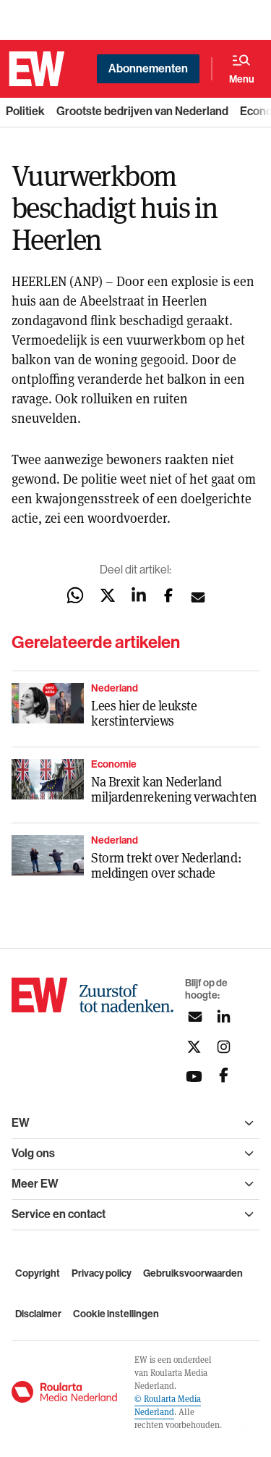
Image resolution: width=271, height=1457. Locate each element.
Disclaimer (38, 1314)
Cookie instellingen (116, 1314)
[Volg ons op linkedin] (224, 1017)
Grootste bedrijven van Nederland (142, 111)
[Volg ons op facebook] (224, 1076)
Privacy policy (102, 1273)
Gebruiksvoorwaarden (193, 1273)
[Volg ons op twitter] (194, 1047)
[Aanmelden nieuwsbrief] (194, 1017)
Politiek (25, 111)
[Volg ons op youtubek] (194, 1076)
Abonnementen (148, 68)
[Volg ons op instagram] (224, 1047)
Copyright (37, 1273)
